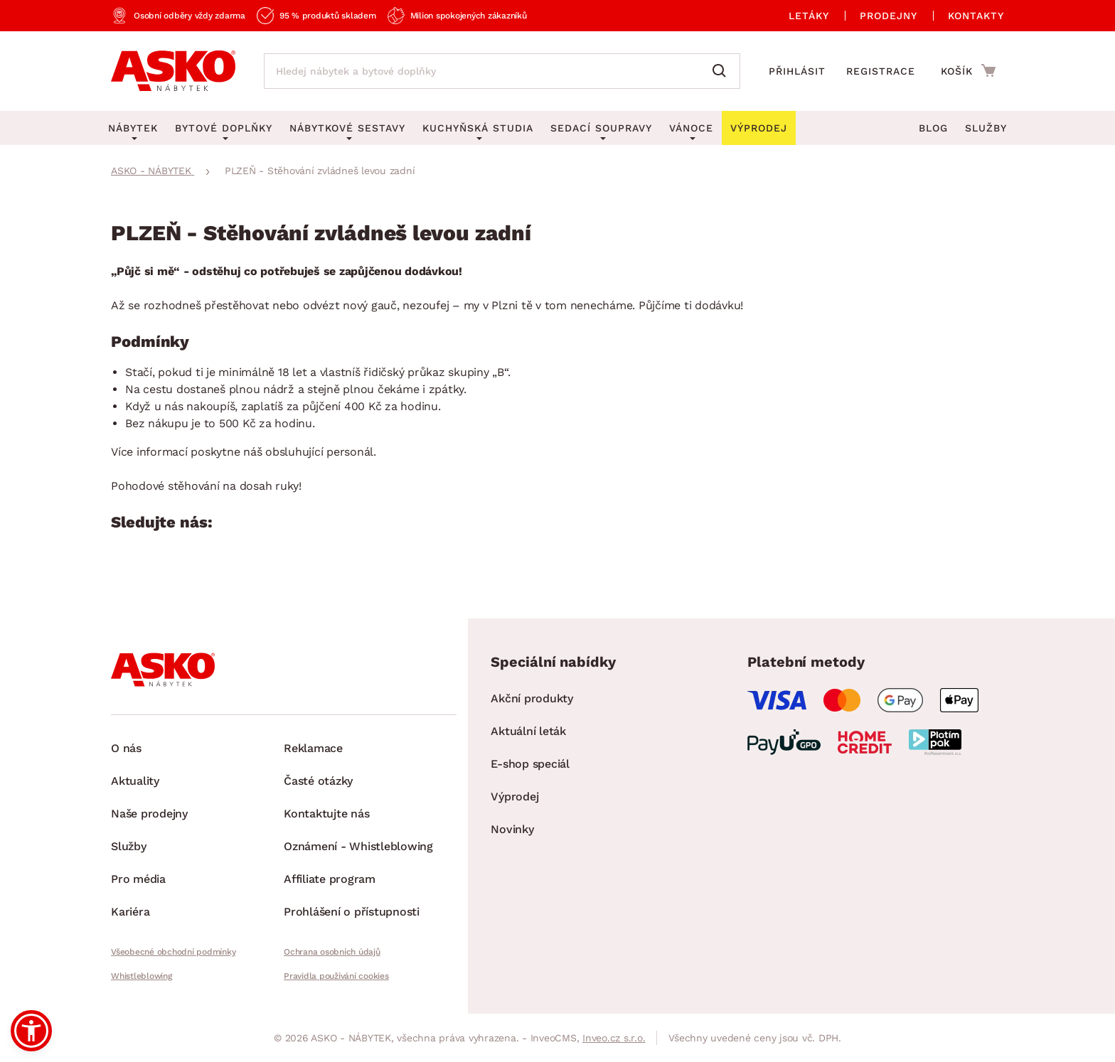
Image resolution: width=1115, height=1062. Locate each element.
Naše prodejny (149, 813)
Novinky (512, 829)
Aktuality (135, 781)
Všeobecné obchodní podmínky (173, 952)
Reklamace (313, 748)
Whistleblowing (141, 976)
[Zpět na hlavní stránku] (173, 71)
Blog (933, 128)
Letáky (809, 16)
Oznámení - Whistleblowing (358, 846)
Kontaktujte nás (326, 813)
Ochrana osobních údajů (332, 952)
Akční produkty (532, 698)
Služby (986, 128)
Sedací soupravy (601, 128)
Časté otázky (318, 781)
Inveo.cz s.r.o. (613, 1038)
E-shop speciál (530, 764)
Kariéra (130, 911)
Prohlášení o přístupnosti (352, 911)
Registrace (880, 71)
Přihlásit (797, 71)
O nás (126, 748)
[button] (31, 1031)
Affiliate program (329, 879)
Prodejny (888, 16)
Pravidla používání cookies (336, 976)
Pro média (138, 879)
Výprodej (514, 796)
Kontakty (976, 16)
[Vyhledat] (722, 71)
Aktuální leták (528, 731)
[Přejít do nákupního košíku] (968, 70)
